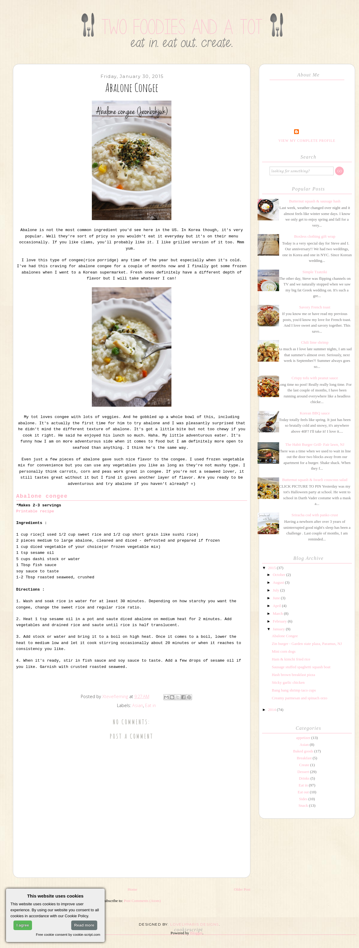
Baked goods (303, 751)
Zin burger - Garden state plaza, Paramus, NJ (307, 643)
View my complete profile (307, 140)
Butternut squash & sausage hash (314, 201)
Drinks (304, 778)
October (279, 574)
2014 (272, 709)
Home (132, 889)
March (278, 613)
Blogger (196, 933)
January (279, 629)
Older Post (242, 889)
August (279, 582)
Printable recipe (35, 511)
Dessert (303, 771)
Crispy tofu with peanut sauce (314, 378)
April (277, 605)
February (280, 621)
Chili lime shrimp (314, 342)
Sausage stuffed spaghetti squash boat (301, 667)
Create (304, 765)
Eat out (303, 792)
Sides (303, 799)
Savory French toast (314, 307)
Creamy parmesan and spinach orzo (299, 698)
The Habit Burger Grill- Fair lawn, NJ (314, 444)
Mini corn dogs (283, 651)
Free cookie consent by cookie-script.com (68, 934)
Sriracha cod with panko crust (314, 515)
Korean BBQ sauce (315, 413)
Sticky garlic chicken (288, 682)
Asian (137, 705)
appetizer (303, 737)
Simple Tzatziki (314, 272)
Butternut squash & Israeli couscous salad (314, 479)
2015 (272, 568)
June (277, 598)
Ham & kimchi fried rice (291, 659)
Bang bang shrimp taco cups (294, 690)
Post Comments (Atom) (142, 900)
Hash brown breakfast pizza (293, 674)
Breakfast (304, 758)
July (276, 590)
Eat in (150, 705)
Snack (303, 805)
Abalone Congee (285, 636)
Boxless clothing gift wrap (314, 236)
